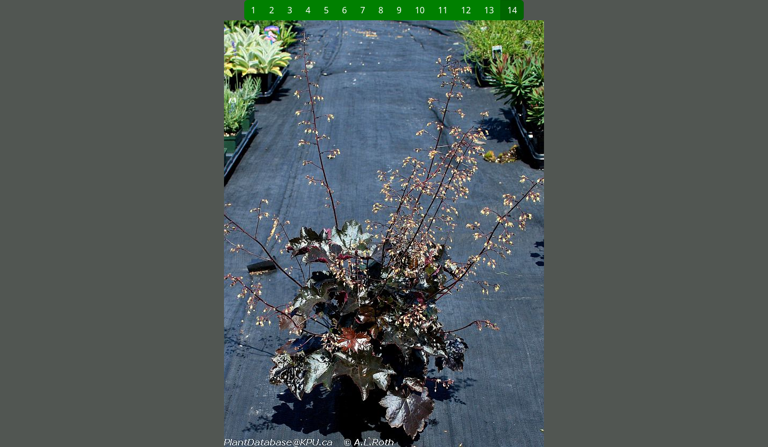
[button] (211, 233)
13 (489, 10)
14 (512, 10)
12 (466, 10)
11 (442, 10)
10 (420, 10)
